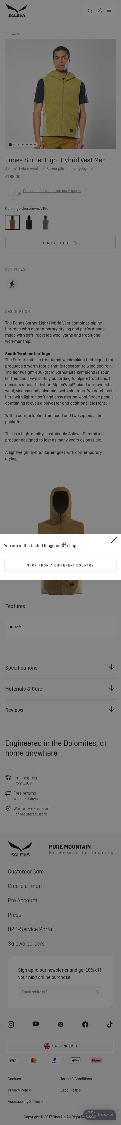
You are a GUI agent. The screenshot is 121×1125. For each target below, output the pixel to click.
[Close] (113, 541)
